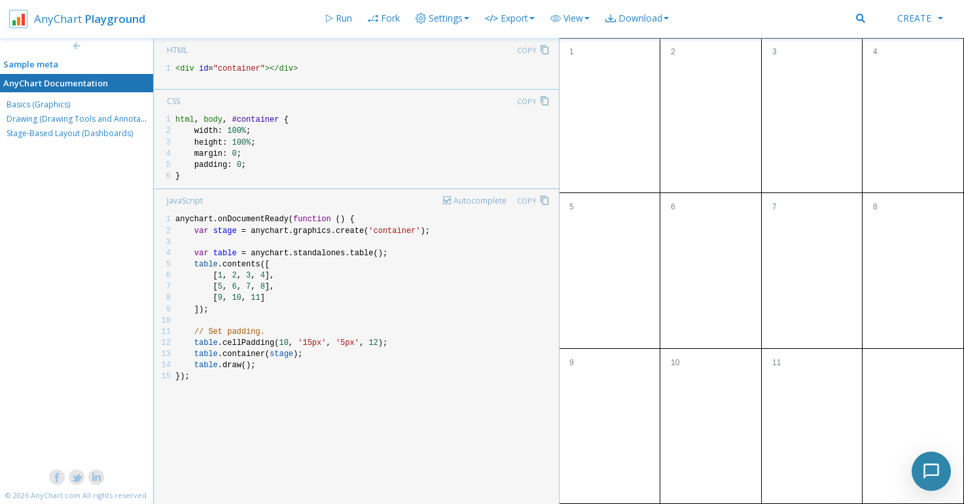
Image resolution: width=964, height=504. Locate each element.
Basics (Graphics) (38, 104)
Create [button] (920, 18)
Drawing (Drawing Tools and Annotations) (84, 118)
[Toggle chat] (931, 471)
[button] (570, 18)
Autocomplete (480, 200)
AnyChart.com (55, 495)
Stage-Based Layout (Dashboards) (70, 133)
